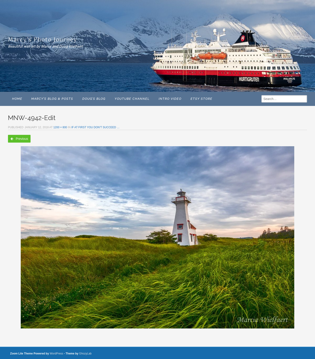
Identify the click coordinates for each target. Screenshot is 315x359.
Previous (19, 139)
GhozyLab (85, 353)
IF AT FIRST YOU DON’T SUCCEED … (95, 127)
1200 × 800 (60, 127)
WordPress (56, 353)
